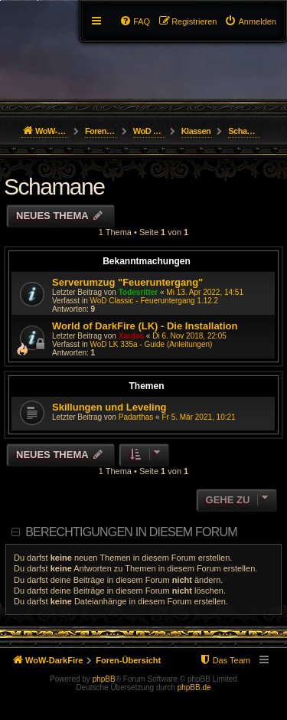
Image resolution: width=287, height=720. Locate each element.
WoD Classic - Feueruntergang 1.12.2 (154, 300)
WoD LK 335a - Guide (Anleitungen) (151, 344)
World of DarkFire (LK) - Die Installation (144, 326)
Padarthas (136, 417)
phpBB (104, 679)
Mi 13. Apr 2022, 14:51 (204, 292)
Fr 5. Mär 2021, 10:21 (198, 417)
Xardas (131, 336)
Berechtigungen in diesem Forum (130, 531)
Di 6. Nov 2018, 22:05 (189, 336)
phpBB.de (194, 687)
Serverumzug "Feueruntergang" (127, 282)
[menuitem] (250, 21)
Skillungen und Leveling (109, 407)
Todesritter (138, 292)
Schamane (54, 186)
